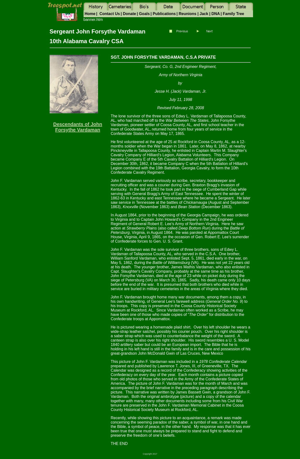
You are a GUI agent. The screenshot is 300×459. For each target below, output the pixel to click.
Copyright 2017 (150, 454)
